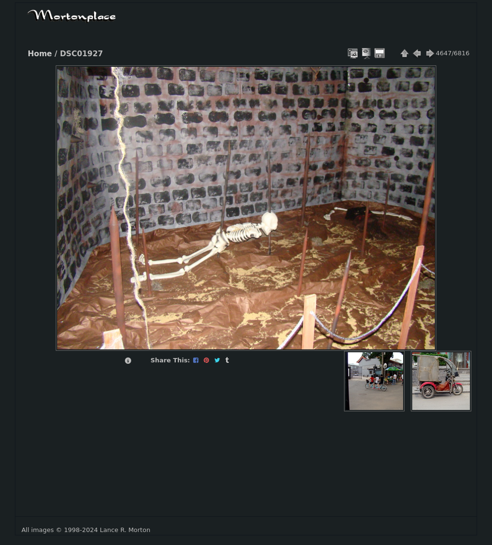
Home (40, 54)
